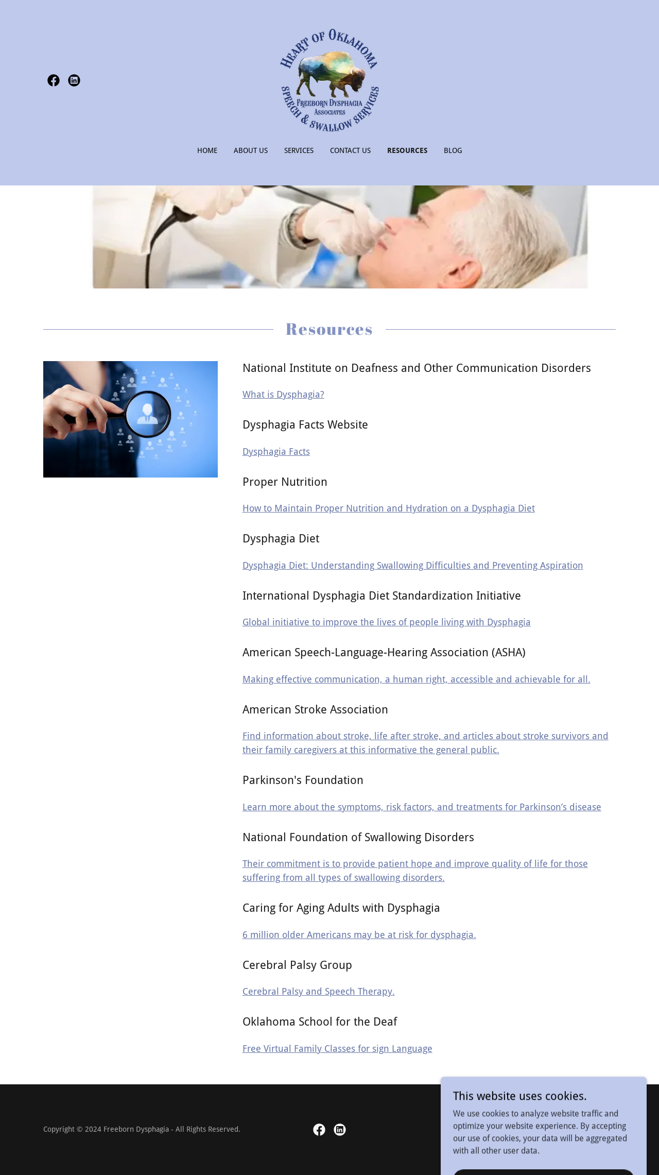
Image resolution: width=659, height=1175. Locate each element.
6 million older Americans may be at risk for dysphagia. (359, 934)
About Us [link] (251, 150)
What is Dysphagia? (283, 394)
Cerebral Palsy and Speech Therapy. (318, 991)
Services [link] (299, 150)
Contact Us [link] (350, 150)
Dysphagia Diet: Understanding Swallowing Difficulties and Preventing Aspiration (412, 565)
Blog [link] (453, 150)
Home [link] (207, 150)
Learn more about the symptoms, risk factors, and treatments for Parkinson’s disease (421, 807)
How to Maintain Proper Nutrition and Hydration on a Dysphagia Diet (388, 508)
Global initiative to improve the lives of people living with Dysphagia (386, 622)
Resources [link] (407, 150)
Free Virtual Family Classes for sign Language (337, 1048)
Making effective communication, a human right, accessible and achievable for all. (416, 679)
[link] (53, 80)
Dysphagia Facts (276, 451)
